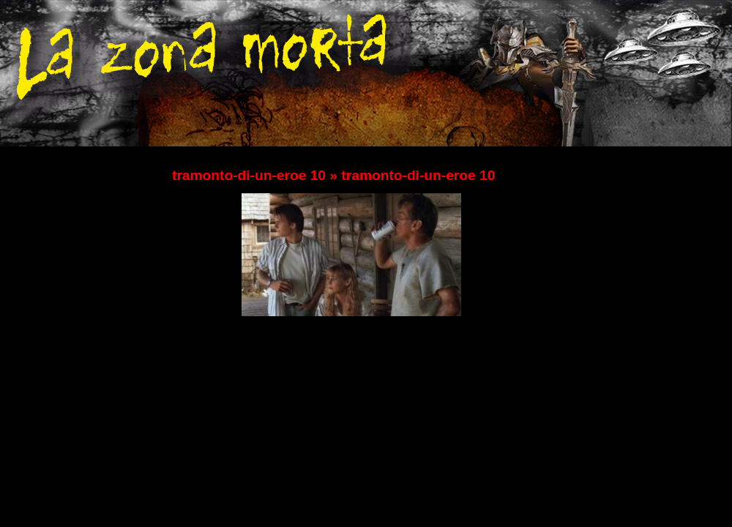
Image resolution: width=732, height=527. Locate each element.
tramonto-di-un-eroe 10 (249, 175)
